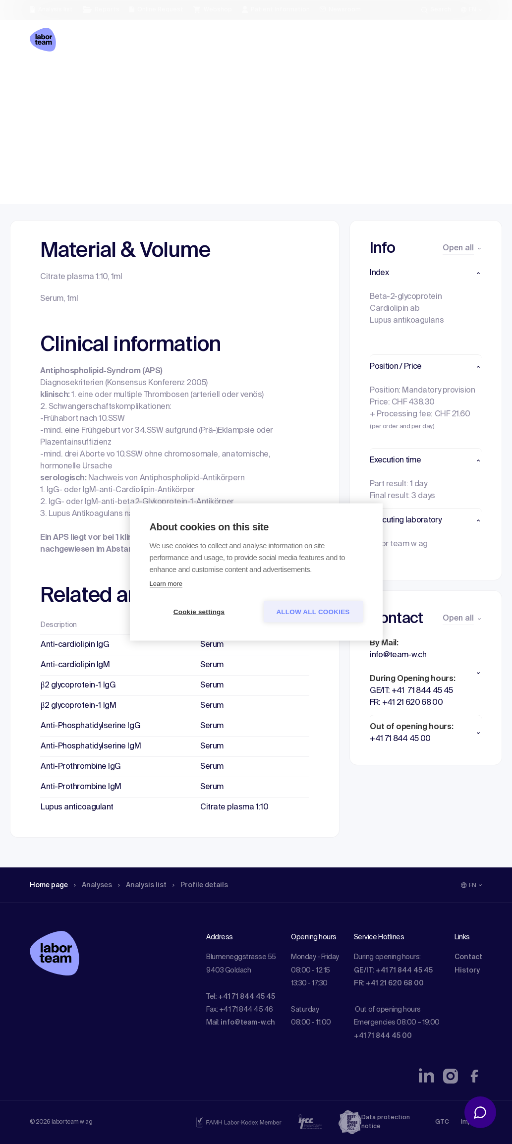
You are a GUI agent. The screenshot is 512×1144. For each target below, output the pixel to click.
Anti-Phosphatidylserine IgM (91, 746)
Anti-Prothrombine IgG (81, 767)
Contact (468, 957)
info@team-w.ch (248, 1022)
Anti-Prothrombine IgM (81, 787)
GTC (442, 1122)
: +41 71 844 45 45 (245, 996)
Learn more (166, 583)
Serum (212, 645)
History (467, 970)
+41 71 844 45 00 (383, 1035)
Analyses (100, 77)
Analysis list (154, 77)
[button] (426, 273)
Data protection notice (385, 1122)
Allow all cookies (312, 612)
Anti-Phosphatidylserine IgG (90, 726)
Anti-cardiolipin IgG (75, 645)
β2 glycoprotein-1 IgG (78, 685)
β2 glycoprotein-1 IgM (78, 706)
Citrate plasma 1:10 (234, 807)
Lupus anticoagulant (77, 807)
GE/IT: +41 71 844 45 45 (393, 970)
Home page (51, 77)
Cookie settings (199, 612)
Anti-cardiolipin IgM (75, 665)
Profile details (217, 77)
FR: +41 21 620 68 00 (389, 983)
